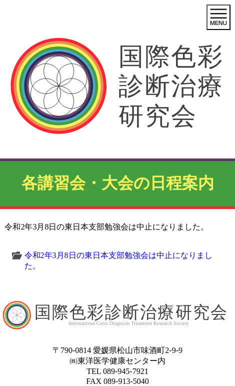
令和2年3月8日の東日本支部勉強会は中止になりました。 (118, 260)
